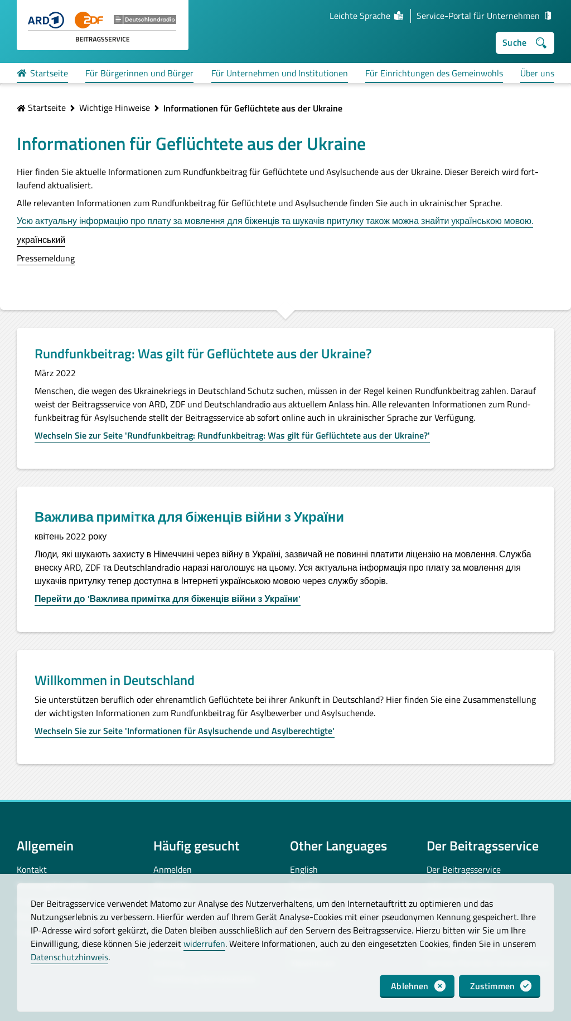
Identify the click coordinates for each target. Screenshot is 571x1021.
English (304, 869)
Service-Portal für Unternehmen (485, 15)
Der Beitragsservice (464, 869)
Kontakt (32, 869)
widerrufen (204, 943)
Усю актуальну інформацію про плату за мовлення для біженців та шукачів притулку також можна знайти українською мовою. (275, 220)
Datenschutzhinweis (69, 957)
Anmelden (172, 869)
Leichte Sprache (367, 15)
